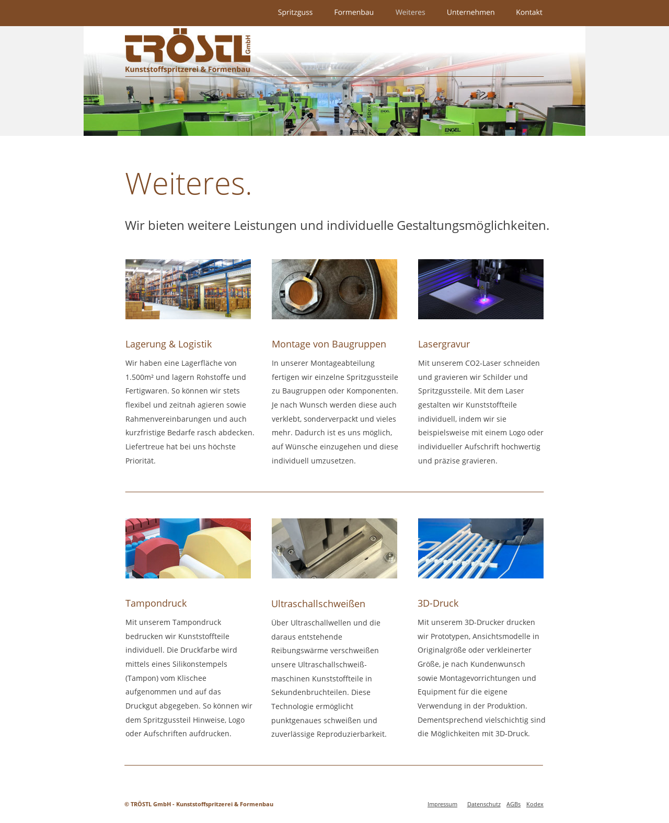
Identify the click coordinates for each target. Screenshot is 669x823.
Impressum (442, 804)
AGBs (513, 804)
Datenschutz (484, 804)
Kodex (535, 804)
